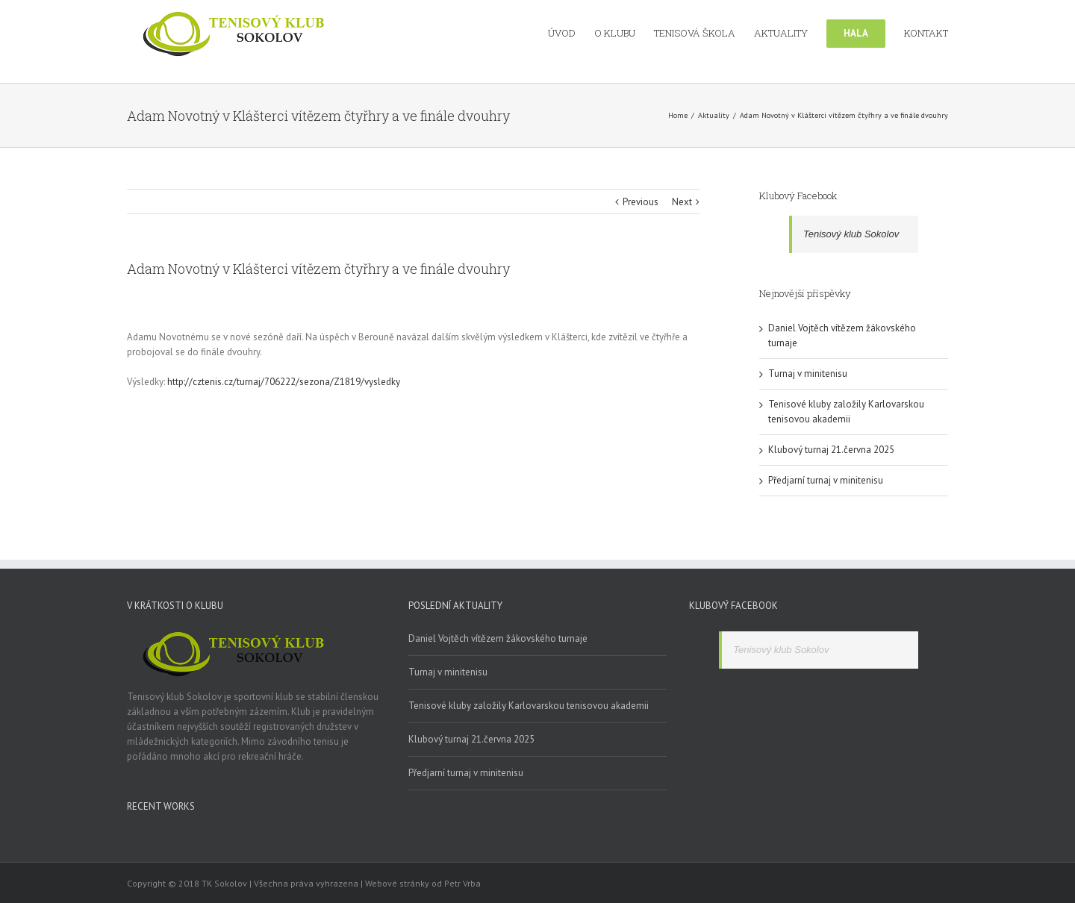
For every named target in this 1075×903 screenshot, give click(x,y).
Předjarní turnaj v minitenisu (825, 480)
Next (682, 202)
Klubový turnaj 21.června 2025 (831, 449)
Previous (640, 202)
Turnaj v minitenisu (807, 373)
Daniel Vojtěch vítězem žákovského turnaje (498, 638)
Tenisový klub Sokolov (851, 234)
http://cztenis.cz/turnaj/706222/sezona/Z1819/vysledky (283, 381)
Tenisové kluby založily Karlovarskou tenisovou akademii (528, 705)
